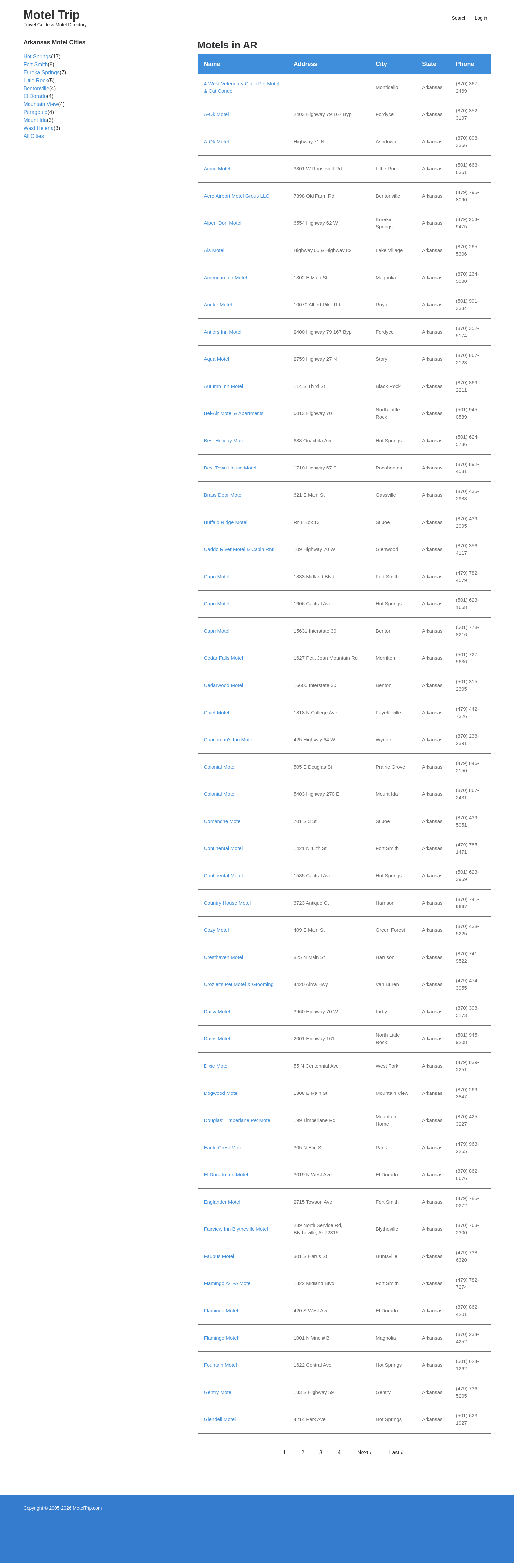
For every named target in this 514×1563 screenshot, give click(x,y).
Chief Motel (216, 712)
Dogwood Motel (221, 1093)
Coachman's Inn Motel (229, 739)
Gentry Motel (218, 1392)
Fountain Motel (220, 1365)
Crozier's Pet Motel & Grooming (239, 984)
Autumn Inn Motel (223, 386)
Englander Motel (222, 1202)
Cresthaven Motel (223, 957)
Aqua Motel (216, 359)
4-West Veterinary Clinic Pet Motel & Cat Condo (241, 87)
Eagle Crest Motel (224, 1147)
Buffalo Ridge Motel (226, 522)
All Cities (34, 136)
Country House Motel (227, 903)
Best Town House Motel (230, 467)
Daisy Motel (217, 1011)
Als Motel (214, 250)
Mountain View (41, 104)
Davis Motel (217, 1038)
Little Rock (36, 80)
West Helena (39, 128)
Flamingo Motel (221, 1310)
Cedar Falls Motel (223, 658)
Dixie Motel (216, 1066)
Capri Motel (217, 576)
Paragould (36, 112)
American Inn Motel (225, 277)
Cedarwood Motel (223, 685)
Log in (481, 18)
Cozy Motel (216, 930)
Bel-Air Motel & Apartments (234, 413)
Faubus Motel (219, 1256)
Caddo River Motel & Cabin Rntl (239, 549)
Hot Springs (37, 56)
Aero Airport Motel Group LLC (237, 196)
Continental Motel (223, 848)
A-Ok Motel (216, 114)
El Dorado (35, 96)
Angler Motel (218, 304)
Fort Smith (36, 64)
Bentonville (36, 88)
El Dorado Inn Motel (226, 1174)
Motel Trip (52, 15)
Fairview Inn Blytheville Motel (236, 1229)
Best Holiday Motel (225, 440)
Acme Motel (217, 168)
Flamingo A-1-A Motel (228, 1283)
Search (459, 18)
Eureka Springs (42, 72)
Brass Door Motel (223, 495)
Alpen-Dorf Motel (223, 223)
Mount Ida (35, 120)
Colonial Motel (220, 767)
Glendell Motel (220, 1419)
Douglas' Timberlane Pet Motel (238, 1120)
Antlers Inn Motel (223, 332)
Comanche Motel (223, 821)
